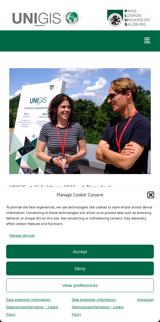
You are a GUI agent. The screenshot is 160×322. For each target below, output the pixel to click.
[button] (151, 195)
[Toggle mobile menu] (147, 40)
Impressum (145, 299)
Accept (80, 251)
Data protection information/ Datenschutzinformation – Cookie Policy (32, 306)
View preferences (80, 285)
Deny (79, 268)
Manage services (22, 235)
